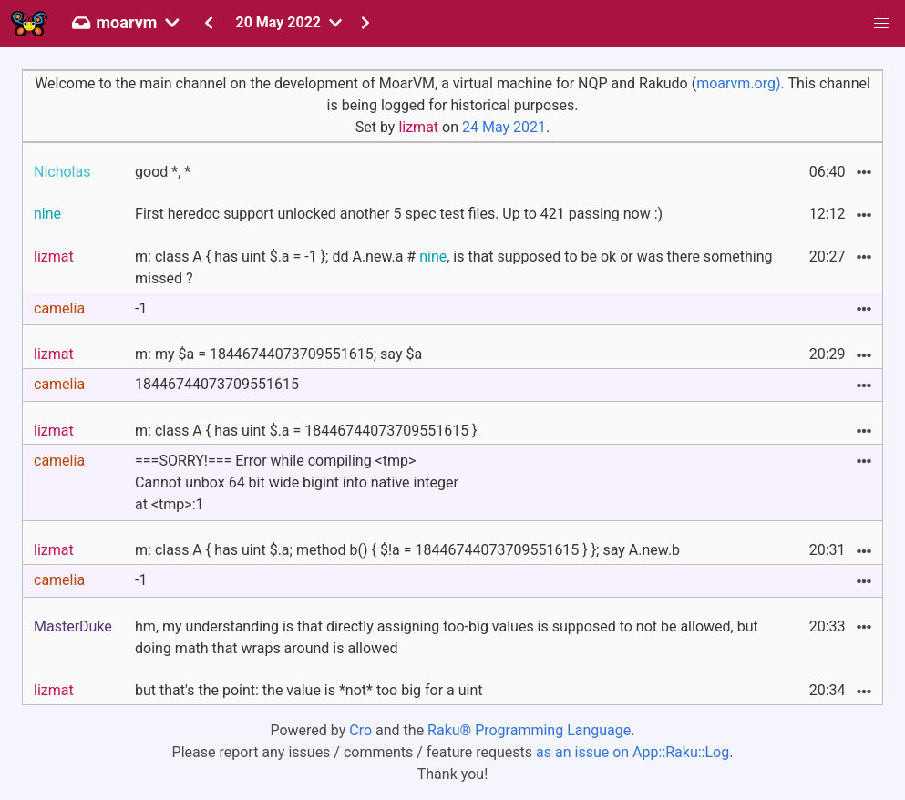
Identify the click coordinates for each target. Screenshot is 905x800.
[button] (881, 23)
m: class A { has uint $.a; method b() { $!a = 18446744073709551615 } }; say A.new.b (407, 550)
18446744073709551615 (217, 384)
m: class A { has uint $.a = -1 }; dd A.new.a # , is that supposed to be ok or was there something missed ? (454, 267)
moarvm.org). (740, 83)
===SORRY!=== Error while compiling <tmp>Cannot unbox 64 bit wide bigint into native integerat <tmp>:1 (296, 482)
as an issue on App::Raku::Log (632, 752)
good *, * (162, 171)
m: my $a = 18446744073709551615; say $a (278, 354)
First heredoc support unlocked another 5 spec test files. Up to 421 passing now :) (399, 213)
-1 (141, 308)
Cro (360, 730)
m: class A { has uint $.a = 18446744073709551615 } (306, 430)
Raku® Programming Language (529, 730)
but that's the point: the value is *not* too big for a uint (309, 690)
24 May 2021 (504, 127)
